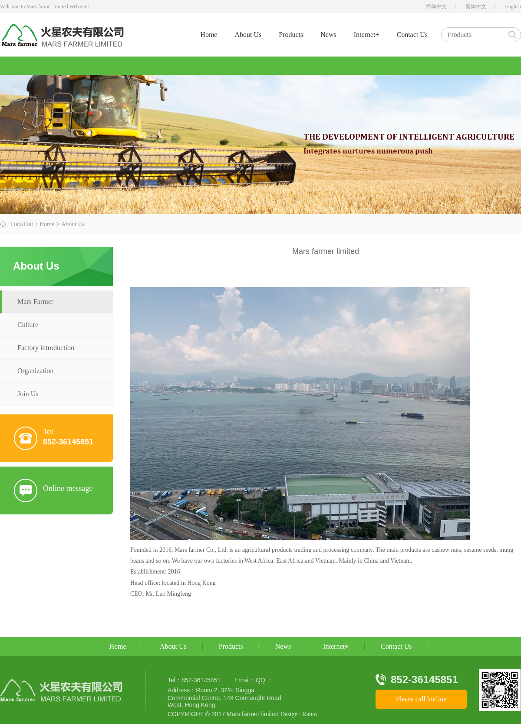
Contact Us (412, 34)
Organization (35, 370)
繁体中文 (475, 6)
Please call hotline (421, 699)
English (513, 6)
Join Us (27, 393)
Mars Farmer (35, 301)
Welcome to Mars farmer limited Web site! (44, 6)
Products (291, 34)
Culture (27, 324)
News (328, 34)
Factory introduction (45, 347)
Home (208, 34)
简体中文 (436, 6)
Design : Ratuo (298, 714)
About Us (247, 34)
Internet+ (366, 34)
